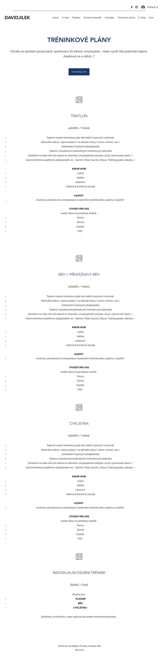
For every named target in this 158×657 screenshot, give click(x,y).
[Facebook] (131, 7)
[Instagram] (136, 7)
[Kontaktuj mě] (79, 71)
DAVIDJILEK (17, 17)
